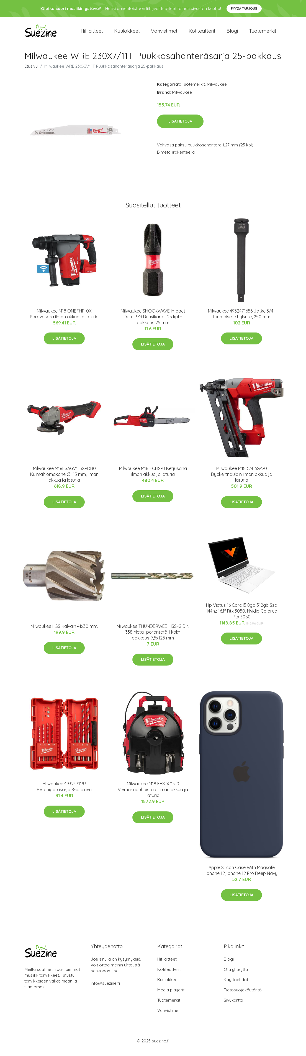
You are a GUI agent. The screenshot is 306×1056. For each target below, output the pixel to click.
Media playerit (170, 995)
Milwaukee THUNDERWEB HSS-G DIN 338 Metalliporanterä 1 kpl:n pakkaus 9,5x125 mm (153, 637)
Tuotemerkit (262, 34)
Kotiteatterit (202, 34)
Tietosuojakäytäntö (243, 995)
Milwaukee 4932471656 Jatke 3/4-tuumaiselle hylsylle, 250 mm (241, 319)
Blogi (232, 34)
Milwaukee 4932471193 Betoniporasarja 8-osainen (64, 792)
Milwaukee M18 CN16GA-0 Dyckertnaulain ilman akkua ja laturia (241, 479)
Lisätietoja (180, 126)
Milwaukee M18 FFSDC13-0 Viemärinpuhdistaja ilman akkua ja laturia (153, 795)
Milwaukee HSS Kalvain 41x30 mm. (64, 631)
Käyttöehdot (236, 985)
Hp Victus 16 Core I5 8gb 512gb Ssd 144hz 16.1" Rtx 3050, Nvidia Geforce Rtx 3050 (241, 616)
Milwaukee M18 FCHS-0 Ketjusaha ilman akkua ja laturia (153, 477)
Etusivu (31, 71)
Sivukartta (233, 1005)
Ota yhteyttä (236, 975)
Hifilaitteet (92, 34)
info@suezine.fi (105, 988)
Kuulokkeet (127, 34)
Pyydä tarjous (244, 8)
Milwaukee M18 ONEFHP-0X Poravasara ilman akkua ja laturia (64, 319)
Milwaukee (217, 89)
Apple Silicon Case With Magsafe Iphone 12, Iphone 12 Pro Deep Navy (241, 876)
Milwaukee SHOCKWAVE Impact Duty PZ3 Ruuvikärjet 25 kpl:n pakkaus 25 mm (153, 322)
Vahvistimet (164, 34)
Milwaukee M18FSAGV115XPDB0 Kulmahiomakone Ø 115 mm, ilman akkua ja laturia (64, 479)
